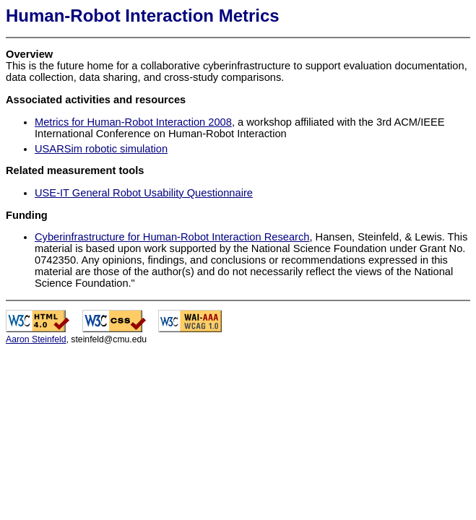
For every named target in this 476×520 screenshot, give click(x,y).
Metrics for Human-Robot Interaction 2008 (133, 122)
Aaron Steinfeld (36, 339)
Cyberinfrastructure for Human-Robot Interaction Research (172, 237)
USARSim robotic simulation (101, 149)
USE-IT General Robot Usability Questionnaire (144, 193)
